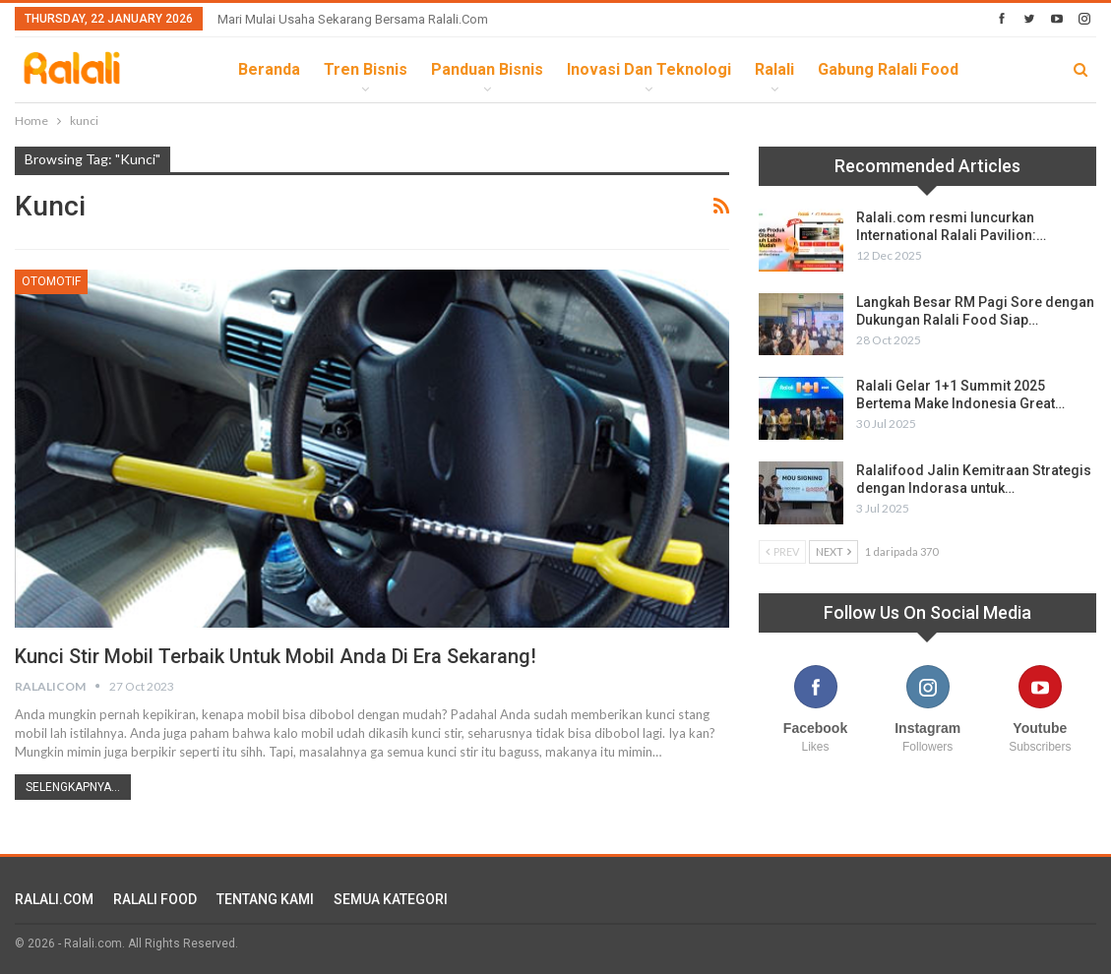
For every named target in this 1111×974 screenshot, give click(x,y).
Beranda (269, 69)
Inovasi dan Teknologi (649, 69)
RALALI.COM (54, 899)
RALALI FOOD (155, 899)
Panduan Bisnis (487, 69)
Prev (782, 551)
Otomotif (51, 281)
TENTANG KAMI (265, 899)
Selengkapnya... (73, 787)
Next (833, 551)
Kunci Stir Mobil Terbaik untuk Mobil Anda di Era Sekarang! (275, 656)
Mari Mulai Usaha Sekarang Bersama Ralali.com (352, 19)
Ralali (774, 69)
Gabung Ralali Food (888, 69)
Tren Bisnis (365, 69)
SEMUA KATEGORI (391, 899)
